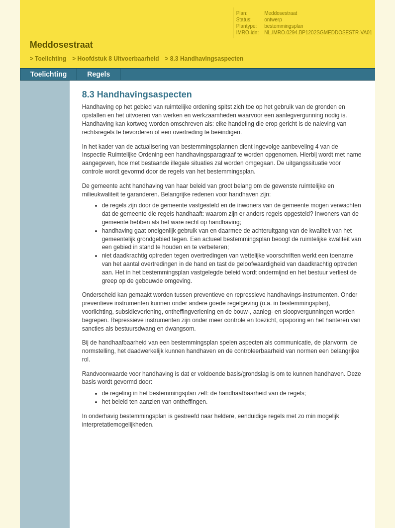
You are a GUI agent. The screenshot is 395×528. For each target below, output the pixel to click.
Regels (98, 74)
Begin (46, 138)
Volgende (46, 168)
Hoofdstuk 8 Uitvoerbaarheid (118, 58)
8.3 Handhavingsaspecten (206, 58)
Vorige (46, 153)
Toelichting (50, 58)
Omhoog (46, 182)
